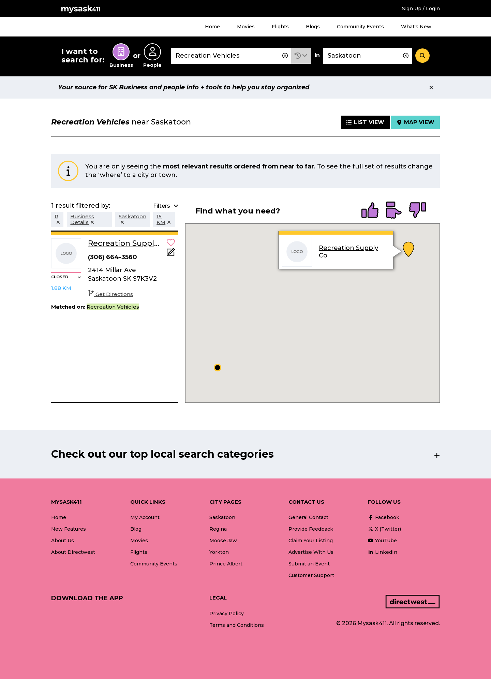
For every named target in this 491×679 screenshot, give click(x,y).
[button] (301, 56)
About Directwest (73, 552)
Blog (136, 529)
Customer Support (311, 575)
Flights (280, 27)
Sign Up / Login (421, 8)
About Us (62, 540)
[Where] (367, 56)
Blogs (313, 27)
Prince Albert (225, 564)
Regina (218, 529)
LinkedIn (382, 552)
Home (212, 27)
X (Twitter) (384, 529)
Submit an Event (309, 564)
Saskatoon (222, 517)
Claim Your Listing (310, 540)
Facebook (383, 517)
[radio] (370, 210)
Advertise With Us (310, 552)
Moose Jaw (223, 540)
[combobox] (231, 56)
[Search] (422, 55)
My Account (145, 517)
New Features (68, 529)
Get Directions (110, 294)
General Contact (308, 517)
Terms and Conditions (236, 625)
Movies (246, 27)
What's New (416, 27)
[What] (231, 56)
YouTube (382, 540)
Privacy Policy (226, 613)
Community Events (360, 27)
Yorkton (219, 552)
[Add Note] (171, 254)
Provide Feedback (310, 529)
